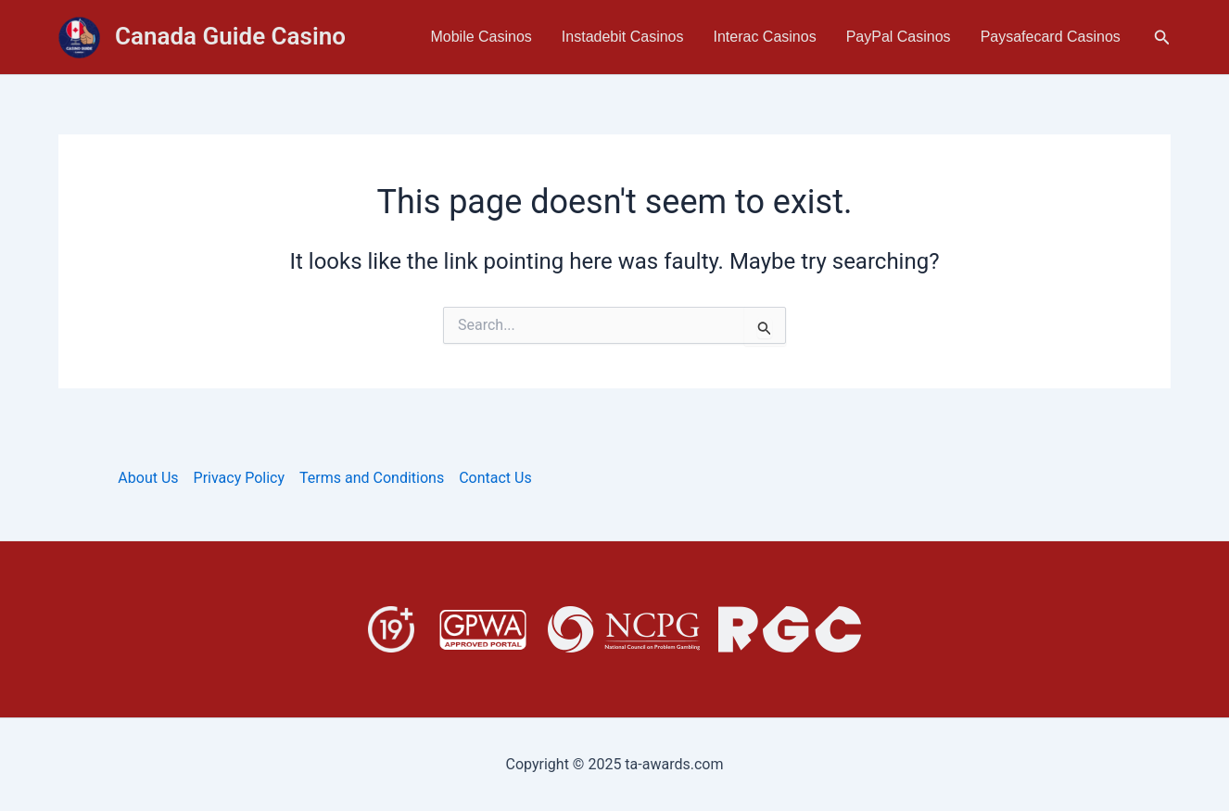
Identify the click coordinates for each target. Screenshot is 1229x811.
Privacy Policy (239, 478)
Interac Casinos (765, 36)
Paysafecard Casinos (1051, 36)
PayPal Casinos (898, 36)
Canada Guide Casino (230, 36)
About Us (148, 478)
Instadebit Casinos (623, 36)
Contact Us (495, 478)
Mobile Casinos (480, 36)
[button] (1162, 37)
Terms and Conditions (371, 478)
